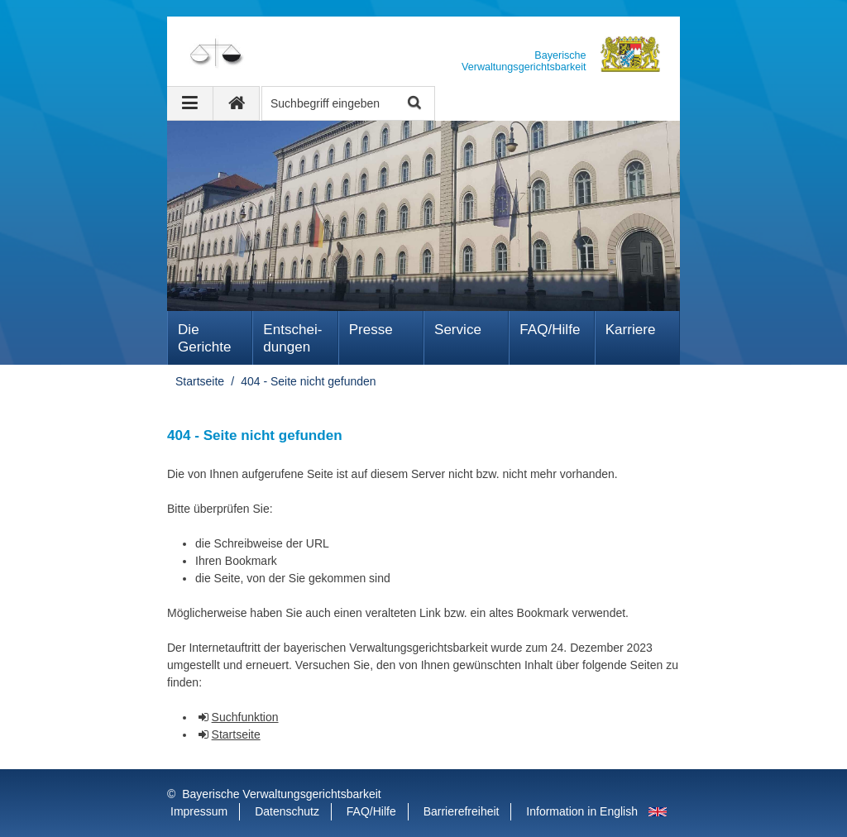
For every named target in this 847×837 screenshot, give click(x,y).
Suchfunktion (245, 717)
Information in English (582, 811)
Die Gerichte (205, 338)
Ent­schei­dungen (292, 338)
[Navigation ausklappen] (190, 103)
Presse (371, 329)
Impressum (198, 811)
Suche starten (413, 104)
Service (457, 329)
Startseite (199, 381)
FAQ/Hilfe (549, 329)
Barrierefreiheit (462, 811)
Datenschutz (287, 811)
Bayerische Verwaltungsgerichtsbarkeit (281, 794)
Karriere (630, 329)
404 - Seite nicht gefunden (308, 381)
